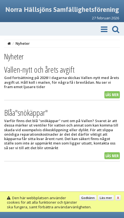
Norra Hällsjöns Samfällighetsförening (62, 9)
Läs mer (112, 94)
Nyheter (22, 43)
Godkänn (88, 198)
